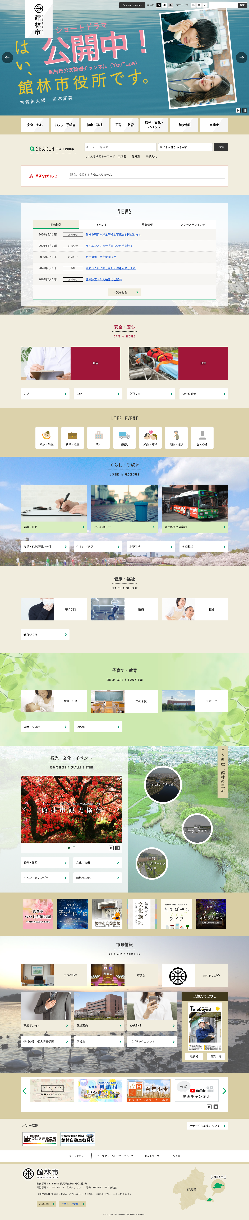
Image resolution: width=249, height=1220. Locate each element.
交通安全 (134, 393)
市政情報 (184, 125)
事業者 (214, 125)
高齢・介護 (176, 444)
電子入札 (151, 156)
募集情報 (147, 224)
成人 (98, 444)
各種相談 (187, 546)
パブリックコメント (142, 1041)
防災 (26, 393)
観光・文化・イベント (154, 125)
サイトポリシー (77, 1156)
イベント (101, 224)
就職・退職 (73, 444)
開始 (238, 110)
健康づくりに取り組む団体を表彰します (111, 268)
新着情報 (56, 224)
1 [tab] (68, 847)
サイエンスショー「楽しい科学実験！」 (111, 245)
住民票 (136, 156)
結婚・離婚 (150, 444)
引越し (124, 444)
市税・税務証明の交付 (37, 546)
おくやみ (202, 444)
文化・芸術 (83, 862)
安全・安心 (35, 125)
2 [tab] (73, 847)
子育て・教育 (124, 125)
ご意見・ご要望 (70, 1204)
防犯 (79, 393)
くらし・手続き (65, 125)
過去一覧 (215, 1056)
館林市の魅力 (84, 877)
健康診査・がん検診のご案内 (104, 279)
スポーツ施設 (32, 726)
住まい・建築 (84, 546)
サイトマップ (152, 1156)
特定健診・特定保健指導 (101, 256)
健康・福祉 (94, 125)
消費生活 (134, 546)
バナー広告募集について (205, 1125)
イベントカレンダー (36, 877)
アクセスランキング (193, 224)
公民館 (80, 726)
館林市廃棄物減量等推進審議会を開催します (113, 234)
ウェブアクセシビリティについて (115, 1156)
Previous (7, 62)
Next (241, 62)
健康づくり (30, 634)
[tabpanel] (71, 809)
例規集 (81, 1041)
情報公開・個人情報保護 (39, 1041)
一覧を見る (120, 292)
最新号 (194, 1056)
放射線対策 (189, 393)
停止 (244, 110)
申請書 (122, 156)
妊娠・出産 (47, 444)
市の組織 (44, 1204)
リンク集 (175, 1156)
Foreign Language (132, 5)
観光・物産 (30, 862)
